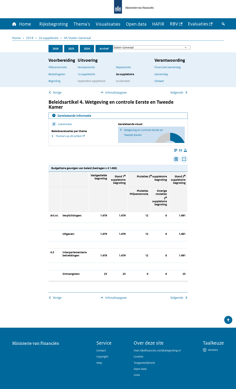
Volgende (176, 92)
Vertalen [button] (213, 350)
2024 (87, 48)
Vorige (57, 92)
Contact (101, 350)
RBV (174, 23)
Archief (104, 48)
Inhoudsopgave (116, 92)
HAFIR (158, 24)
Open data (136, 24)
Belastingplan (56, 74)
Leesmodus (61, 124)
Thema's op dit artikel (68, 136)
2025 (71, 48)
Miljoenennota (57, 67)
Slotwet (159, 81)
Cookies (138, 356)
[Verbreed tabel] (176, 159)
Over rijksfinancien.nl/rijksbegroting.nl (157, 350)
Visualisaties (108, 24)
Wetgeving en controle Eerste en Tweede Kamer (143, 132)
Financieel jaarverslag (168, 67)
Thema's (81, 24)
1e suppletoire (86, 74)
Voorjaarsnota (86, 67)
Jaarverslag (161, 74)
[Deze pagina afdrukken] (185, 150)
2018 (29, 38)
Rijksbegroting (53, 24)
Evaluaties (198, 23)
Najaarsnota (123, 67)
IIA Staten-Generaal (77, 38)
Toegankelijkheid (144, 363)
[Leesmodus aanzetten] (175, 150)
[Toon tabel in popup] (184, 159)
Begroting (54, 81)
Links (137, 375)
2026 (55, 48)
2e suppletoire (48, 38)
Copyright (102, 356)
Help (99, 363)
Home (16, 38)
